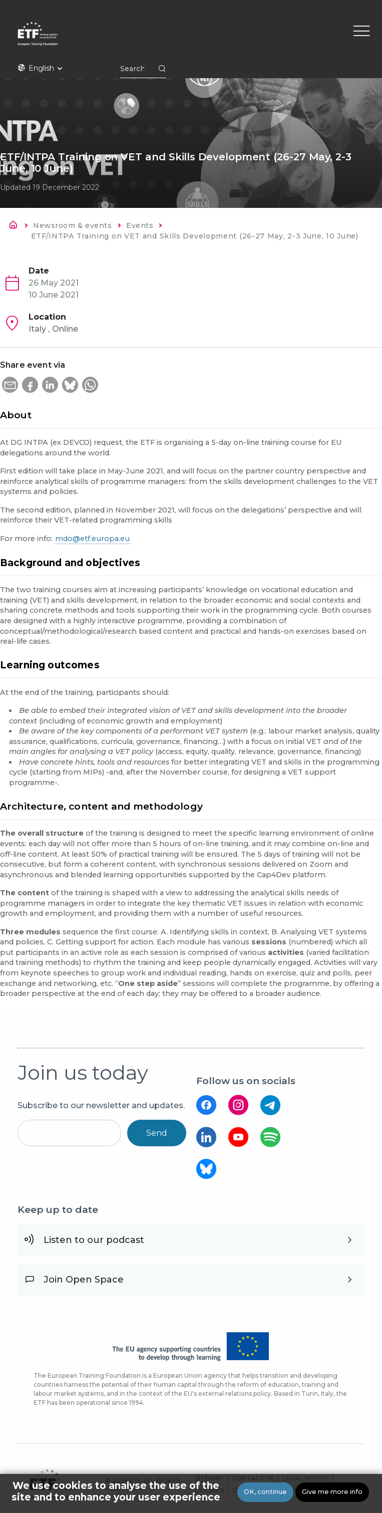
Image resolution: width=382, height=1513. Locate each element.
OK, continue (265, 1491)
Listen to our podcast (94, 1239)
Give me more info (332, 1491)
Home (16, 226)
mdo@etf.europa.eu (92, 538)
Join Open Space (84, 1279)
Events (139, 225)
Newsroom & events (72, 225)
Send (156, 1133)
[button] (10, 385)
